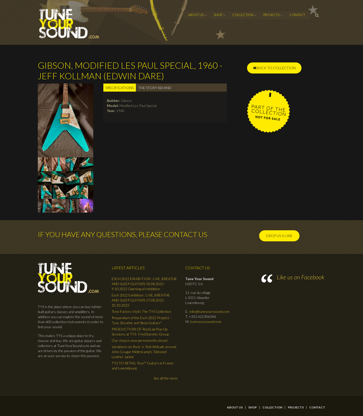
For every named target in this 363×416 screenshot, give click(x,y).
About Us (196, 15)
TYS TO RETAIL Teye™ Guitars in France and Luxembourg (143, 365)
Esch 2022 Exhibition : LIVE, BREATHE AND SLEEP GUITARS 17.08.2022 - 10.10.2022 (141, 300)
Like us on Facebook (300, 277)
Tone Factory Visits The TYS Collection (141, 311)
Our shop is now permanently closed (139, 340)
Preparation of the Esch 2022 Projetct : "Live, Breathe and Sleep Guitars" (141, 320)
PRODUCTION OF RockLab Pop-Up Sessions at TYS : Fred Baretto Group (140, 331)
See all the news (166, 378)
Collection (242, 15)
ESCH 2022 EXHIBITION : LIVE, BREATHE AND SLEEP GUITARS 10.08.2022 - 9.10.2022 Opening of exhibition (144, 284)
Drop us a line (279, 236)
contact (297, 15)
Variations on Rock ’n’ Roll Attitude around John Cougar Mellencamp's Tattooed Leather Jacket (144, 352)
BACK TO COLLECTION (274, 68)
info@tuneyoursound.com (209, 311)
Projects (271, 15)
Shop (218, 15)
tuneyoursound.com (205, 321)
